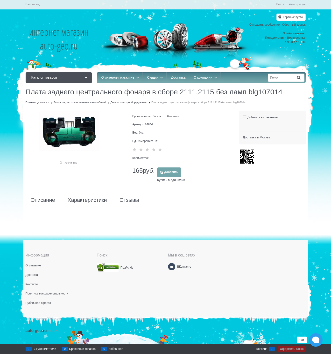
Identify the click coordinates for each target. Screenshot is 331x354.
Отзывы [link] (129, 200)
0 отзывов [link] (173, 116)
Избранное (115, 349)
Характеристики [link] (87, 200)
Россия (157, 116)
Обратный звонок (293, 24)
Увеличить (70, 162)
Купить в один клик (171, 180)
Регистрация (297, 4)
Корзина (262, 349)
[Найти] (299, 77)
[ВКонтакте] (171, 266)
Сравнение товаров (82, 349)
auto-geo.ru (36, 331)
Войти (280, 4)
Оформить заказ (291, 349)
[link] (265, 137)
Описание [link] (43, 200)
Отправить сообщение (264, 24)
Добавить (171, 172)
